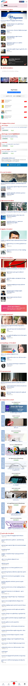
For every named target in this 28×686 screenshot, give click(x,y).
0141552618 (5, 138)
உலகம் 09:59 (3, 602)
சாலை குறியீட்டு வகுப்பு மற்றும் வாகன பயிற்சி (16, 455)
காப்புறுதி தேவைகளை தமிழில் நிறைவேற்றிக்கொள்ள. (16, 514)
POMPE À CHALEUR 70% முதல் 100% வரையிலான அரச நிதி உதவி (16, 427)
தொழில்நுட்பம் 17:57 (5, 648)
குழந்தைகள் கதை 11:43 (5, 564)
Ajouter (14, 684)
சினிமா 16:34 (4, 662)
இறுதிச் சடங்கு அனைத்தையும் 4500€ (16, 528)
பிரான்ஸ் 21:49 (4, 644)
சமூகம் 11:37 (3, 573)
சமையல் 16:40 (4, 652)
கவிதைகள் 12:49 (4, 550)
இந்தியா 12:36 (4, 556)
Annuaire (19, 684)
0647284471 (16, 520)
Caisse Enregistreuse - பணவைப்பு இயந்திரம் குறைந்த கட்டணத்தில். (16, 484)
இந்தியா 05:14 (4, 640)
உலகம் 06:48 (3, 627)
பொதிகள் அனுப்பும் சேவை (16, 412)
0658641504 (5, 153)
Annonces (3, 684)
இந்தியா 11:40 (4, 568)
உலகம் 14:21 (3, 542)
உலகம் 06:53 (3, 623)
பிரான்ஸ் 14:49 (4, 536)
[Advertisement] (14, 672)
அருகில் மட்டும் (9, 100)
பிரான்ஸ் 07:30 (4, 614)
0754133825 (16, 404)
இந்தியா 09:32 (4, 606)
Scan (24, 684)
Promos (9, 684)
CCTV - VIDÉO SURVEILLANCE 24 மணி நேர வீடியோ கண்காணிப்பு (16, 499)
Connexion (21, 1)
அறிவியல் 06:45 (4, 631)
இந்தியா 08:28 (4, 610)
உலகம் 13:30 (3, 546)
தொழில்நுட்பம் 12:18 (5, 560)
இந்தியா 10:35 (4, 588)
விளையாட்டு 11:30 (4, 578)
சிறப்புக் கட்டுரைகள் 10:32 (5, 593)
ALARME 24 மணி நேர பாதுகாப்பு (16, 441)
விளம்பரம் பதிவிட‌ (14, 165)
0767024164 (5, 130)
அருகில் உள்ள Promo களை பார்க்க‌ (14, 96)
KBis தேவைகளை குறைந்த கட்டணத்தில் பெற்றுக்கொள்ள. (16, 469)
